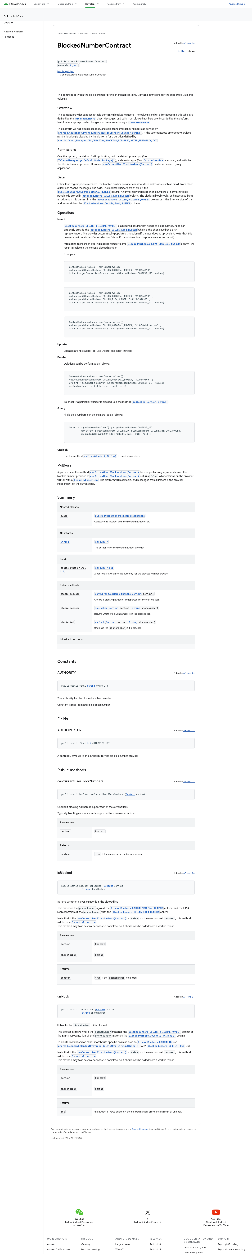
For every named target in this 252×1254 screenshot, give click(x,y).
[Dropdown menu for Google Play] (125, 4)
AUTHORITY (101, 541)
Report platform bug (228, 1244)
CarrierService (153, 160)
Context (137, 593)
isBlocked (101, 607)
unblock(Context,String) (100, 456)
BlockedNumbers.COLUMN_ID (155, 1042)
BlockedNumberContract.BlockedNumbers (120, 515)
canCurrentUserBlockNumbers (113, 593)
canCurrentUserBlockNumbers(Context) (127, 164)
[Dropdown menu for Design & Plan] (77, 4)
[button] (21, 36)
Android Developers (66, 33)
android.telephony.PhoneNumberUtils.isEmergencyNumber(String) (100, 132)
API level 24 (189, 43)
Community (139, 3)
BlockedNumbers (85, 118)
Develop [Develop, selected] (90, 3)
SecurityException (86, 479)
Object (73, 65)
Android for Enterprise (58, 1249)
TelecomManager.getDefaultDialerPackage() (86, 160)
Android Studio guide (195, 1247)
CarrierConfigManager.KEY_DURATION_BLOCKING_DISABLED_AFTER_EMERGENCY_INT (107, 140)
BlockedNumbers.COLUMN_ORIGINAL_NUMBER (84, 191)
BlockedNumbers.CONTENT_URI (166, 1045)
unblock (100, 622)
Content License (140, 1129)
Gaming (85, 1244)
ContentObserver (138, 122)
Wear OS (120, 1249)
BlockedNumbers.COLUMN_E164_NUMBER (105, 195)
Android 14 (155, 1249)
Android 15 (155, 1244)
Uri (62, 571)
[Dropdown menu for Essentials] (49, 4)
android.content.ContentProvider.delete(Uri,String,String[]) (99, 1045)
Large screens (122, 1244)
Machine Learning (90, 1249)
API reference (13, 15)
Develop (84, 33)
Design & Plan (65, 3)
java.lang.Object (65, 71)
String (65, 541)
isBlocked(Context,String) (150, 401)
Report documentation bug (232, 1249)
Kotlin (181, 51)
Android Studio (237, 3)
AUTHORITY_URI (104, 567)
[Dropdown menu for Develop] (99, 4)
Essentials (39, 3)
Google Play (114, 3)
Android (51, 1244)
